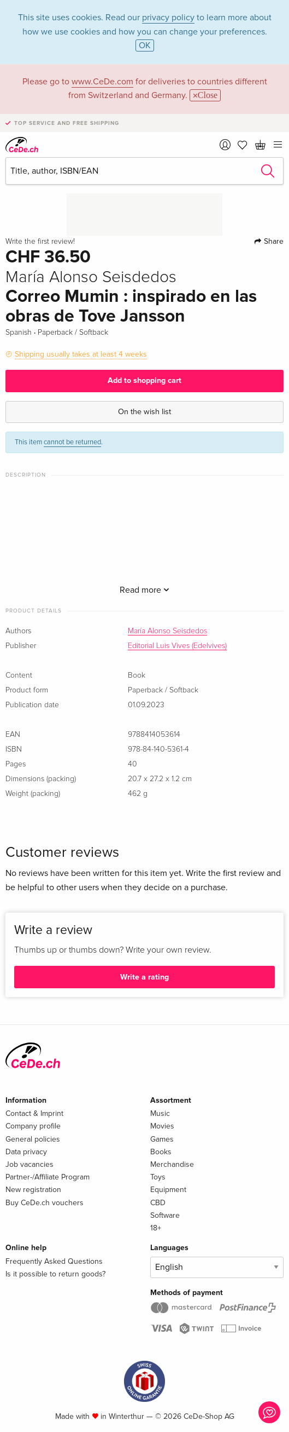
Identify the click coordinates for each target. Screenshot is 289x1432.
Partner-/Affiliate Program (47, 1177)
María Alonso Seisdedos (167, 631)
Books (161, 1151)
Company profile (33, 1126)
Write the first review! (40, 241)
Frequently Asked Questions (54, 1261)
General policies (32, 1139)
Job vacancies (29, 1164)
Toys (158, 1177)
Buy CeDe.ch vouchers (44, 1202)
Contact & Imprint (34, 1113)
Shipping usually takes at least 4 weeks (81, 354)
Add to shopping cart (144, 380)
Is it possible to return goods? (55, 1274)
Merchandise (172, 1164)
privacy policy (168, 17)
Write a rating (144, 977)
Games (162, 1139)
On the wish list (144, 411)
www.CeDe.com (102, 81)
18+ (155, 1228)
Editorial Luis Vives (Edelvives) (177, 646)
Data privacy (26, 1151)
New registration (33, 1189)
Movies (162, 1126)
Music (160, 1113)
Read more (144, 590)
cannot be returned (72, 442)
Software (165, 1215)
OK (145, 45)
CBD (158, 1202)
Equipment (168, 1189)
